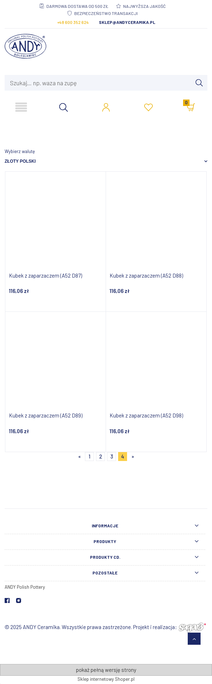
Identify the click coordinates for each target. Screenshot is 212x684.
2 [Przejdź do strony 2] (100, 456)
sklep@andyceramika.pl (127, 22)
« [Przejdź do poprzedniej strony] (79, 456)
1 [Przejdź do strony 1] (89, 456)
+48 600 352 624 (73, 22)
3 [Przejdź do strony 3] (111, 456)
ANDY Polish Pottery (25, 587)
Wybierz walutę (20, 151)
